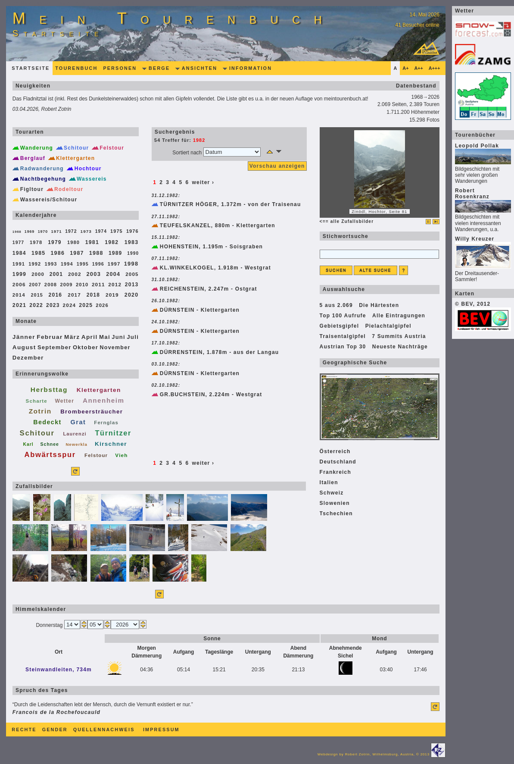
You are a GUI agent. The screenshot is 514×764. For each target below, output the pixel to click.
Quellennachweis (104, 729)
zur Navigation (30, 3)
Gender (55, 729)
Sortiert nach (187, 153)
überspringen (389, 236)
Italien (329, 482)
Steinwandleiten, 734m (58, 670)
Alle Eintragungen (398, 316)
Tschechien (336, 513)
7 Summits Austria (399, 336)
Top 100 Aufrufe (343, 316)
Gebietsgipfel (339, 326)
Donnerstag (50, 625)
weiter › (203, 182)
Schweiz (332, 493)
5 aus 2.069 (336, 305)
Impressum (161, 729)
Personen (120, 68)
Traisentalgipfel (343, 336)
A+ (405, 68)
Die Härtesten (379, 305)
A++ (418, 68)
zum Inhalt (75, 3)
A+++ (434, 68)
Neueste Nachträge (400, 347)
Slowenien (335, 503)
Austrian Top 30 (343, 347)
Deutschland (338, 462)
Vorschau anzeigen (277, 166)
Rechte (24, 729)
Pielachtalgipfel (388, 326)
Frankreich (335, 472)
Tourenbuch (76, 68)
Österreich (335, 451)
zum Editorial (117, 3)
